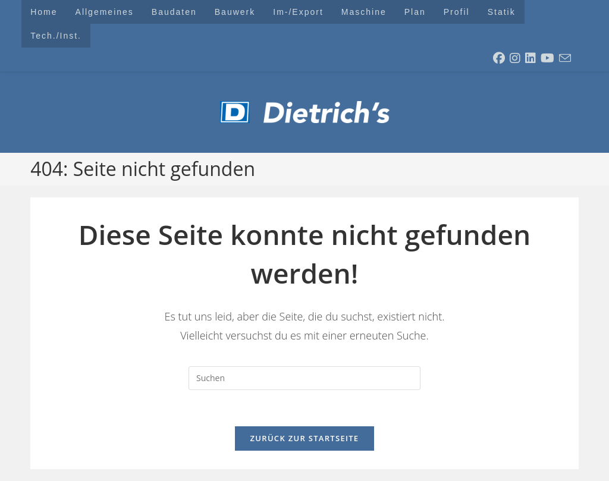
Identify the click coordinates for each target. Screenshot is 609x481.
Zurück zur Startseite (304, 438)
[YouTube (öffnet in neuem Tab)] (547, 58)
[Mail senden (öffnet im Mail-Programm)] (565, 58)
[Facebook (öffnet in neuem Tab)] (499, 58)
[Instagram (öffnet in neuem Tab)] (515, 58)
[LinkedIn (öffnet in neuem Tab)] (530, 58)
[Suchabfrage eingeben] (304, 378)
